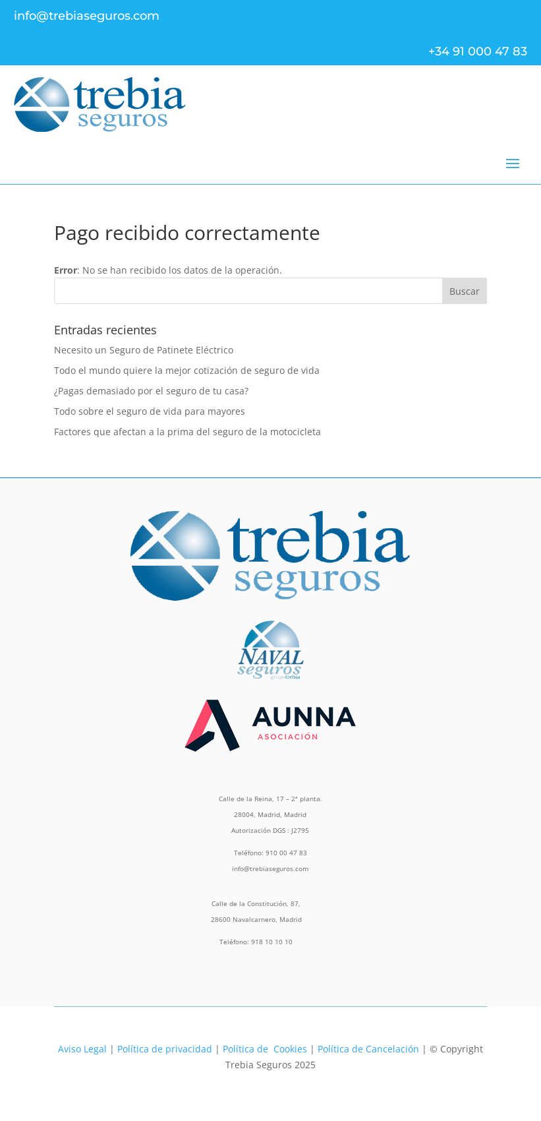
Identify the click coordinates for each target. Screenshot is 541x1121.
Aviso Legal (82, 1049)
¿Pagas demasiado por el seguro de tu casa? (151, 390)
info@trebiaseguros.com (86, 16)
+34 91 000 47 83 (477, 51)
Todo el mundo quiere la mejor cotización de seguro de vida (187, 370)
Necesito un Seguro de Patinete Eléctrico (143, 350)
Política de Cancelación (368, 1049)
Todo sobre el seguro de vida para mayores (149, 411)
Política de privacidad (164, 1049)
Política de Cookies (265, 1049)
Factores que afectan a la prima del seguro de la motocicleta (187, 431)
